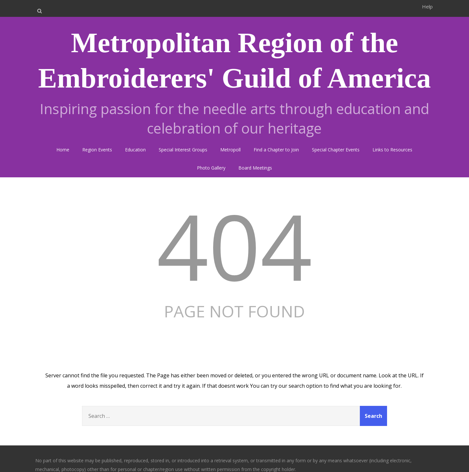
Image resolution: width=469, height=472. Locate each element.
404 (234, 245)
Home (62, 150)
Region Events (97, 150)
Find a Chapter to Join (276, 150)
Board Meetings (255, 168)
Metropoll (230, 150)
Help (427, 6)
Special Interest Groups (183, 150)
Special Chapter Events (336, 150)
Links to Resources (392, 150)
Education (135, 150)
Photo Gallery (211, 168)
